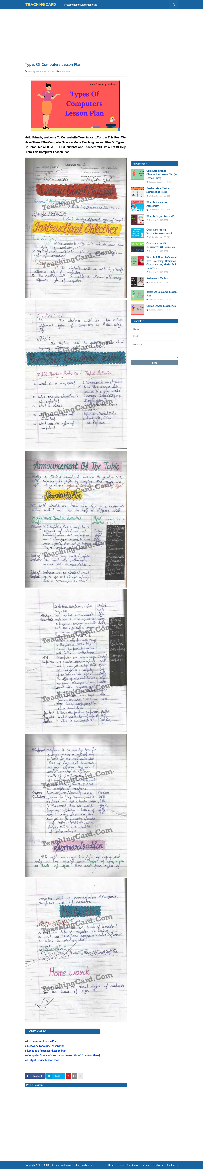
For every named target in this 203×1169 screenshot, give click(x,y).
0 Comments (65, 71)
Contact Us (172, 1165)
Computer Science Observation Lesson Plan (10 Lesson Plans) (63, 1055)
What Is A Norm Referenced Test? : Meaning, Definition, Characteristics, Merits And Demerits (161, 263)
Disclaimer (158, 1165)
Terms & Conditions (128, 1165)
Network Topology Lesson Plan (45, 1046)
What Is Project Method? (160, 216)
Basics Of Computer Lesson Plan (161, 293)
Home (111, 1165)
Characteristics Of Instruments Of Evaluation (160, 245)
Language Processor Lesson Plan (46, 1050)
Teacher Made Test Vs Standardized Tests (158, 190)
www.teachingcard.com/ (78, 1164)
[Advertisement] (101, 35)
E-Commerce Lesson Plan (42, 1041)
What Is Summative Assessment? (156, 204)
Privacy (145, 1165)
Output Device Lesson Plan (43, 1060)
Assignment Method (157, 278)
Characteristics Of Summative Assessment (159, 231)
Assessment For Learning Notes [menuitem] (80, 4)
